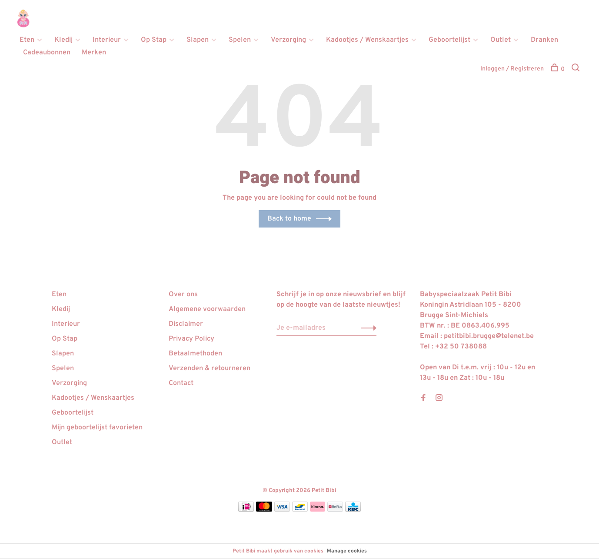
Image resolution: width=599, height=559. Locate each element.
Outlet (500, 40)
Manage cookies (347, 551)
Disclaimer (186, 324)
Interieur (107, 40)
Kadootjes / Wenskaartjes (367, 40)
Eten (27, 40)
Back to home (289, 218)
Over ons (183, 294)
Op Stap (153, 40)
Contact (181, 383)
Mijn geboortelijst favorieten (97, 427)
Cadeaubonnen (46, 52)
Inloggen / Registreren (512, 69)
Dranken (544, 40)
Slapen (197, 40)
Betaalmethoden (195, 353)
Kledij (63, 40)
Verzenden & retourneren (209, 368)
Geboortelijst (449, 40)
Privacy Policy (191, 339)
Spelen (240, 40)
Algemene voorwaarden (207, 309)
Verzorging (288, 40)
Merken (94, 52)
